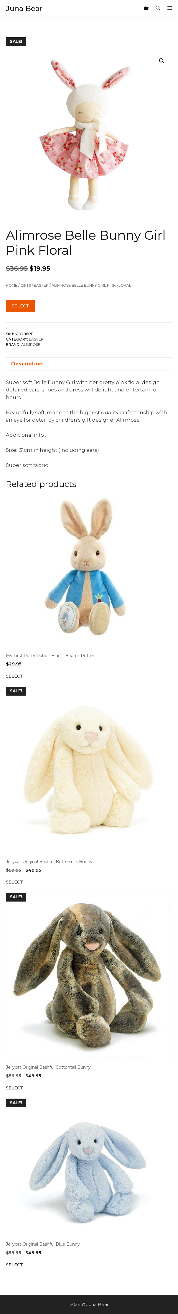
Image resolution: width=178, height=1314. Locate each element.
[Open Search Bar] (158, 8)
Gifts (25, 285)
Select (20, 306)
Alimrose (30, 344)
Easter (41, 285)
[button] (161, 61)
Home (11, 285)
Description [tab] (27, 364)
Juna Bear (24, 8)
